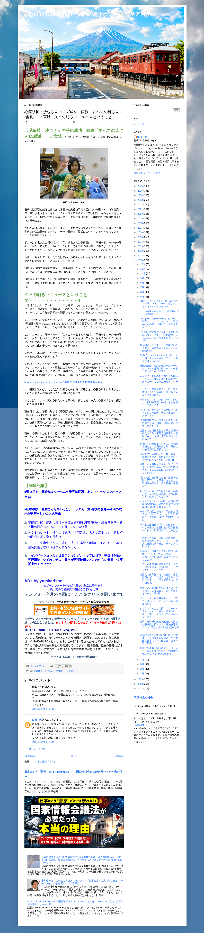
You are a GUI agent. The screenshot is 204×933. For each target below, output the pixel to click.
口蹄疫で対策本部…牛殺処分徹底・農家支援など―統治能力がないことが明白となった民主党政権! (159, 457)
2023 (140, 200)
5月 (142, 296)
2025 (140, 190)
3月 (142, 664)
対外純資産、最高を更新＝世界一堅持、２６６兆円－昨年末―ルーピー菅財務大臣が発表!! (159, 368)
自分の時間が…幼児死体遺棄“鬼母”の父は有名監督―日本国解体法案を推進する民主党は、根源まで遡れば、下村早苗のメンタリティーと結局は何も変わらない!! (81, 859)
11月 (143, 268)
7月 (142, 287)
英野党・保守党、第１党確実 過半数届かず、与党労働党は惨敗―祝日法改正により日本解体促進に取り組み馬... (159, 578)
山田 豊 (37, 719)
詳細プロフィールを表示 (147, 172)
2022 (140, 204)
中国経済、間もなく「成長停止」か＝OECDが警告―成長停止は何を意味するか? (159, 412)
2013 (140, 246)
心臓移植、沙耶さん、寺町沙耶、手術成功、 (56, 671)
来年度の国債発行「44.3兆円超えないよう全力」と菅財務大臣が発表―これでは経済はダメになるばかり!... (159, 528)
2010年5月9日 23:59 (43, 742)
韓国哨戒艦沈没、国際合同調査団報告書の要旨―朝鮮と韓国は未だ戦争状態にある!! (159, 423)
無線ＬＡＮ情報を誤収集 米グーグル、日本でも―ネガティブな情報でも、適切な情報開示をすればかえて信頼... (159, 468)
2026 (140, 186)
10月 (143, 273)
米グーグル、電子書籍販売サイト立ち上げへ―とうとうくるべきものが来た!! (159, 601)
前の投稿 (118, 756)
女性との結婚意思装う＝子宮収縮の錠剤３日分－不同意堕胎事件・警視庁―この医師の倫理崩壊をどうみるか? (159, 434)
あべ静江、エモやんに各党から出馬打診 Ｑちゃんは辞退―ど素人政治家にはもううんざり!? (159, 493)
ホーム (74, 756)
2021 (140, 209)
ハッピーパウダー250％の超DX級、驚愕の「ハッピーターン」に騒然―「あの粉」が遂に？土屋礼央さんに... (159, 322)
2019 (140, 218)
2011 (140, 255)
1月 (142, 673)
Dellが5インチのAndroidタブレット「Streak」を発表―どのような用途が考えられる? (159, 358)
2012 (140, 250)
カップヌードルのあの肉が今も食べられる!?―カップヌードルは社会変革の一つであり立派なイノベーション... (159, 380)
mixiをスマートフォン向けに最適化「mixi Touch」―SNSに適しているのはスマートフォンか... (158, 303)
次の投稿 (30, 756)
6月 (142, 292)
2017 (140, 227)
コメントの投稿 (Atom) (42, 761)
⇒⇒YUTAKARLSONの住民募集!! (74, 657)
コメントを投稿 (37, 749)
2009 (140, 679)
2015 (140, 237)
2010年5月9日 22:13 (43, 709)
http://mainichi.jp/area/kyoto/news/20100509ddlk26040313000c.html (63, 382)
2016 (140, 232)
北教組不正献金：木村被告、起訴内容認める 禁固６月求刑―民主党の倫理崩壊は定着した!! (159, 446)
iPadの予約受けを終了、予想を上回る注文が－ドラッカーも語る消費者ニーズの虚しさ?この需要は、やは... (159, 515)
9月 (142, 278)
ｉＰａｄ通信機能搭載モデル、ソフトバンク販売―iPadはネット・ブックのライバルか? (159, 567)
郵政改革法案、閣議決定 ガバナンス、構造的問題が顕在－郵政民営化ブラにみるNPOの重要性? (159, 651)
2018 (140, 223)
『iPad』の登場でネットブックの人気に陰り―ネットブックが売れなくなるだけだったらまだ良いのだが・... (159, 336)
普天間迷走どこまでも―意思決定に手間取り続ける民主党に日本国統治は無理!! (159, 348)
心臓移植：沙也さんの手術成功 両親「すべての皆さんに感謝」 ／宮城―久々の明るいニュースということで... (159, 555)
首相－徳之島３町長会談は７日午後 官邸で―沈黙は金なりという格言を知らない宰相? (160, 590)
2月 (142, 668)
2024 (140, 195)
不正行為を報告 (143, 697)
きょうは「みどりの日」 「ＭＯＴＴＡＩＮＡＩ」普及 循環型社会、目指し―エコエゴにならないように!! (159, 612)
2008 (140, 684)
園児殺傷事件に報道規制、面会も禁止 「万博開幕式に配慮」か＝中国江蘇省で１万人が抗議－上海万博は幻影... (159, 639)
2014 (140, 241)
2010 (140, 260)
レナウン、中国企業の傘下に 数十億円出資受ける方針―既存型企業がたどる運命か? (159, 392)
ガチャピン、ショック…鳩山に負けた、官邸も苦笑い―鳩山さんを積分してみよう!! (159, 402)
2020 (140, 213)
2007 (140, 688)
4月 (142, 659)
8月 (142, 282)
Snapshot (139, 725)
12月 (143, 264)
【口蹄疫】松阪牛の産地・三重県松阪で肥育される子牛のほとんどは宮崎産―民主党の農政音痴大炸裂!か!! (159, 481)
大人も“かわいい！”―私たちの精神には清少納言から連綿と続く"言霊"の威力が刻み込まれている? (160, 504)
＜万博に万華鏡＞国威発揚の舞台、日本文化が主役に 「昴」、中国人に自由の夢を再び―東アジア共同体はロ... (159, 542)
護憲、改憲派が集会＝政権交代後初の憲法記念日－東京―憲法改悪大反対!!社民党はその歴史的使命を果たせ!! (159, 625)
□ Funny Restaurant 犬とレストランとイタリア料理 (87, 14)
